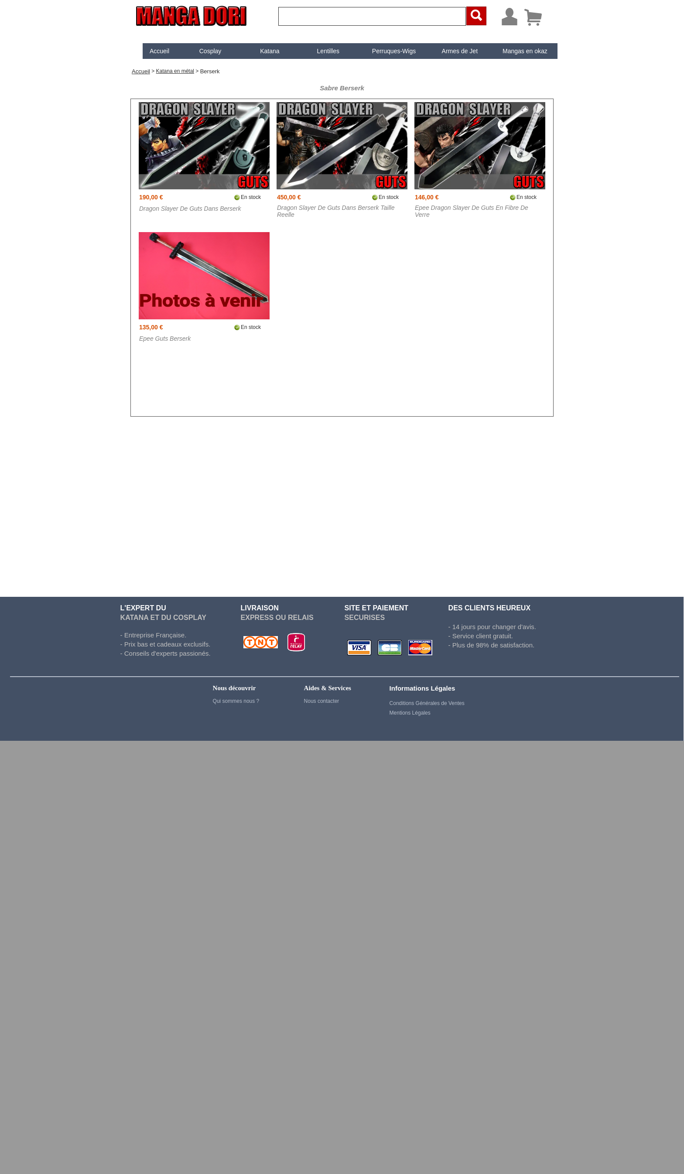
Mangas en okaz (517, 51)
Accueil (152, 51)
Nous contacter (321, 701)
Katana (262, 51)
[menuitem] (152, 51)
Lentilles (321, 51)
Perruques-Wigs (386, 51)
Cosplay (203, 51)
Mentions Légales (410, 713)
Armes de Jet (452, 51)
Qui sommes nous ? (236, 701)
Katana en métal (175, 71)
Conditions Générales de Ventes (427, 703)
